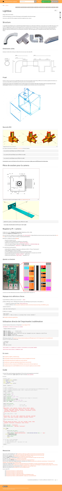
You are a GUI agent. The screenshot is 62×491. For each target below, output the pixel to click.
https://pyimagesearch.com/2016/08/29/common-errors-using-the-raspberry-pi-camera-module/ (22, 365)
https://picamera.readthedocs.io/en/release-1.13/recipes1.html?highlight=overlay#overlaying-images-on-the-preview (35, 464)
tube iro (53, 7)
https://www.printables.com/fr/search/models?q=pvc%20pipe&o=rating (20, 474)
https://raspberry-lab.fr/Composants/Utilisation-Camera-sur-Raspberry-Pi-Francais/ (19, 358)
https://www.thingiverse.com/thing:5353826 (14, 473)
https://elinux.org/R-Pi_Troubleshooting (11, 356)
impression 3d (24, 7)
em (57, 7)
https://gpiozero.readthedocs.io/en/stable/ (18, 458)
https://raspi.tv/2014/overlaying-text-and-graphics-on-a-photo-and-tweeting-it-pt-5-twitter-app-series (33, 463)
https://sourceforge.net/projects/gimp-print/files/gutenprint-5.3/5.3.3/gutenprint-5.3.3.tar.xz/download (33, 338)
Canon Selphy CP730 (26, 324)
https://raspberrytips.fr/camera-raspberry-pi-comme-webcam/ (15, 360)
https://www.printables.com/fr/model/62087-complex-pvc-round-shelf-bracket (21, 475)
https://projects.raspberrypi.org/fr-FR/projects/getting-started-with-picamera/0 (29, 455)
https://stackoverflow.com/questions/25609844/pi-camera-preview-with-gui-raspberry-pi (21, 363)
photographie (42, 7)
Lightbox (6, 5)
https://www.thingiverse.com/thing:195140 (14, 472)
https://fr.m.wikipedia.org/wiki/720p (11, 317)
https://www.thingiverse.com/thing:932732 (14, 470)
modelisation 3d (30, 7)
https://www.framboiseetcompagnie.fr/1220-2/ (25, 459)
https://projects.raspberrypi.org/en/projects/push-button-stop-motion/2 (17, 362)
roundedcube (19, 148)
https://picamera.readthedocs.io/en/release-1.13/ (23, 456)
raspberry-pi (48, 7)
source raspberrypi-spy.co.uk (25, 199)
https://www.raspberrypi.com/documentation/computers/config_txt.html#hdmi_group (32, 304)
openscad (36, 7)
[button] (39, 1)
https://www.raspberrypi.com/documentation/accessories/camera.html (30, 453)
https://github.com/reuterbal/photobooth (21, 467)
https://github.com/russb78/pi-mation (29, 465)
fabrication (18, 7)
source (17, 238)
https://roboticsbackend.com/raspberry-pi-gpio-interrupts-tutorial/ (31, 457)
